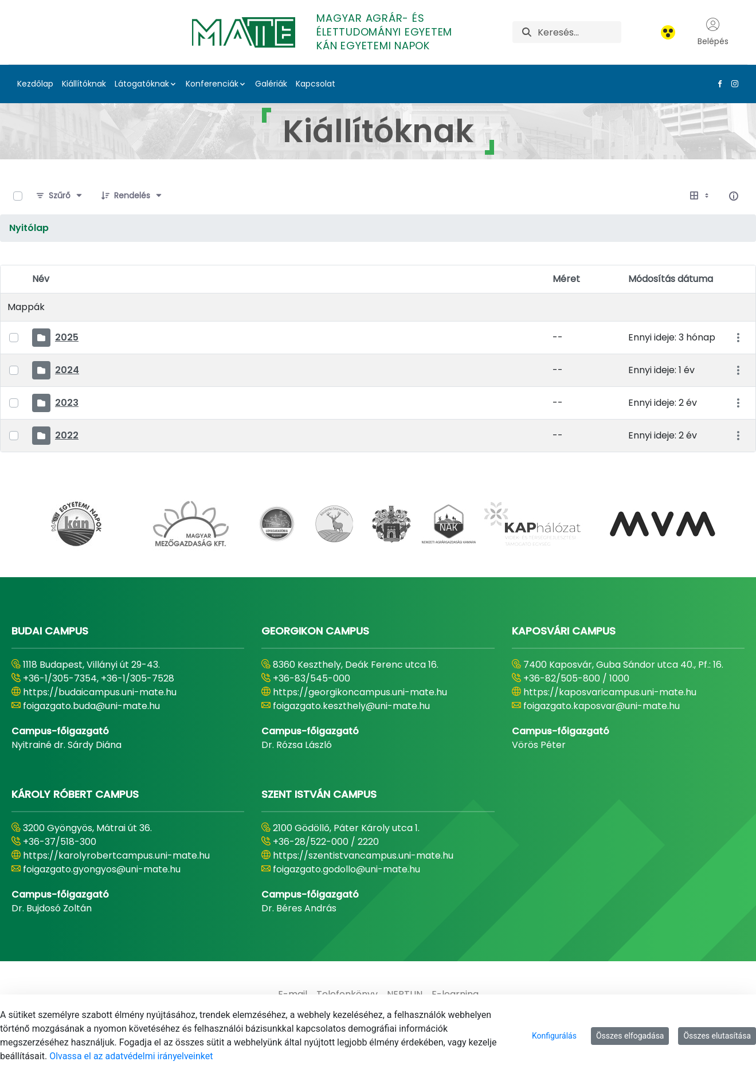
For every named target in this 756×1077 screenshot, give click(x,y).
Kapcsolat (315, 83)
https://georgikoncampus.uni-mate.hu (360, 692)
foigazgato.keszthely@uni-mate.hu (351, 705)
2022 (67, 435)
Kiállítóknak (84, 83)
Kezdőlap (35, 83)
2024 (67, 370)
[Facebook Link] (717, 84)
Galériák (271, 83)
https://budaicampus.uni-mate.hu (100, 692)
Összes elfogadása (630, 1035)
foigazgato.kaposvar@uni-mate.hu (601, 705)
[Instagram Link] (732, 84)
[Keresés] (579, 32)
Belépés (713, 32)
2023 (67, 402)
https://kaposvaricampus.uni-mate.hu (609, 692)
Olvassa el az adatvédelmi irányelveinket (131, 1056)
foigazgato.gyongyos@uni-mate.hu (102, 869)
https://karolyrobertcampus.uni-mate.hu (116, 855)
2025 (67, 337)
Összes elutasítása (717, 1035)
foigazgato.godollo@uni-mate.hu (346, 869)
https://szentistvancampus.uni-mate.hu (363, 855)
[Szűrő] (60, 196)
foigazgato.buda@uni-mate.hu (91, 705)
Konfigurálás (554, 1035)
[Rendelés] (132, 196)
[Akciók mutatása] (738, 338)
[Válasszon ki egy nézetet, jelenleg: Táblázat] (700, 196)
